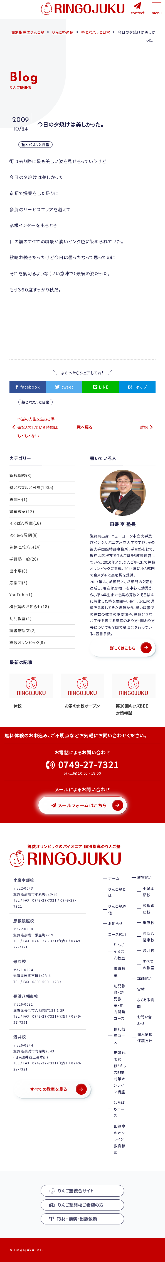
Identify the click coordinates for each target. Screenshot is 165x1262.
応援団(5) (18, 583)
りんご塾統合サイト (71, 1191)
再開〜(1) (18, 499)
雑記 (144, 427)
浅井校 (148, 950)
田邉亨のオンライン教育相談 (119, 1139)
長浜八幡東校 (148, 936)
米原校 (148, 922)
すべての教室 (148, 964)
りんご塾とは (116, 892)
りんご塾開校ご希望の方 (76, 1205)
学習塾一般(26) (23, 559)
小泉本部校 (148, 891)
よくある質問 (145, 1003)
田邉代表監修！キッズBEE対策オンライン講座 (120, 1072)
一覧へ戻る (82, 427)
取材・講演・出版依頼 (73, 1219)
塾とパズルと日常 (35, 144)
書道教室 (119, 972)
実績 (141, 989)
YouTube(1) (21, 595)
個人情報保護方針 (144, 1037)
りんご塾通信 (117, 909)
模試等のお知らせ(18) (29, 607)
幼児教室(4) (20, 619)
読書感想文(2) (22, 631)
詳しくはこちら (123, 648)
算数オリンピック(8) (27, 643)
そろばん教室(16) (25, 523)
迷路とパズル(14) (25, 547)
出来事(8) (18, 571)
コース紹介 (117, 934)
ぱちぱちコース (119, 1109)
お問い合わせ (144, 1020)
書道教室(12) (21, 511)
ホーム (113, 878)
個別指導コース (119, 1035)
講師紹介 (144, 978)
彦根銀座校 (148, 908)
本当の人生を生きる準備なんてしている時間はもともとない (37, 427)
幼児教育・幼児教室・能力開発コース (119, 1002)
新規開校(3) (20, 475)
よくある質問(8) (23, 535)
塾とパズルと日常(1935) (31, 487)
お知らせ (115, 923)
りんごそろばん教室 (119, 951)
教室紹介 (144, 877)
